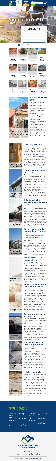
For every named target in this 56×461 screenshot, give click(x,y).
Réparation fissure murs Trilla (12, 424)
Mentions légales (36, 458)
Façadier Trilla (12, 413)
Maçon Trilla (22, 422)
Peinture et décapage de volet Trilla (41, 418)
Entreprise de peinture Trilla (42, 422)
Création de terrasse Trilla (22, 414)
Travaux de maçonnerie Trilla (32, 417)
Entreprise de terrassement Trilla (22, 418)
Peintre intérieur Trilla (42, 414)
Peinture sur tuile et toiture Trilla (32, 422)
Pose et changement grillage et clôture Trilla (12, 418)
